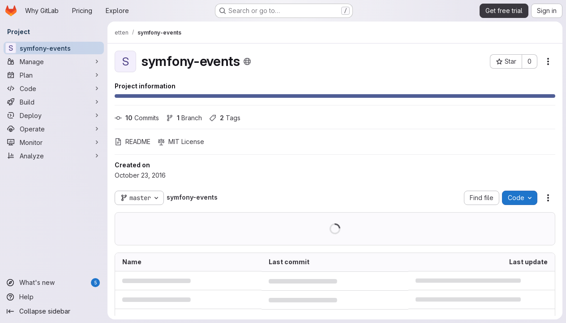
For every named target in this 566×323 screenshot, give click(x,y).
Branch (184, 118)
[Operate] (54, 128)
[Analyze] (54, 155)
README (132, 141)
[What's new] (54, 282)
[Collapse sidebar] (54, 311)
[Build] (54, 102)
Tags (224, 118)
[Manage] (54, 61)
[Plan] (54, 75)
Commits (137, 118)
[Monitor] (54, 142)
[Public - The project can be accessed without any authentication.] (247, 61)
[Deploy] (54, 115)
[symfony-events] (54, 48)
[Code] (54, 88)
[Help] (54, 297)
